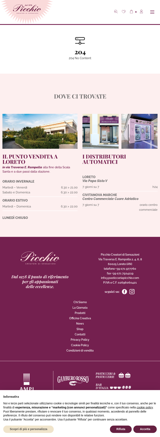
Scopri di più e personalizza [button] (28, 429)
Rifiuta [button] (120, 429)
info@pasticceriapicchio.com (120, 278)
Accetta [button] (145, 429)
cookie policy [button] (145, 407)
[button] (124, 12)
